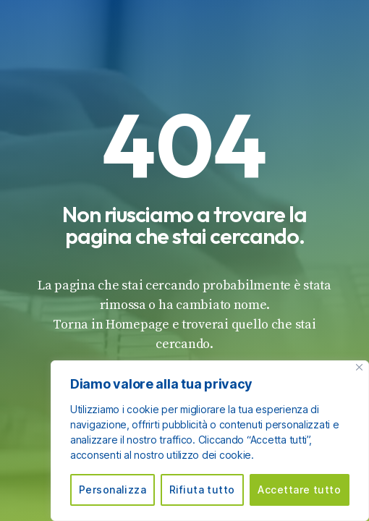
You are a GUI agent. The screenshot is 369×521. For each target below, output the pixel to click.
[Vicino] (359, 367)
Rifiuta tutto (202, 489)
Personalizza (113, 489)
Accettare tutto (299, 489)
